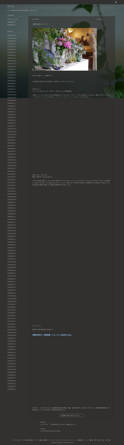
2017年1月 (10, 327)
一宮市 (94, 440)
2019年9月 (10, 236)
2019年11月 (10, 230)
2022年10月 (10, 134)
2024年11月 (10, 63)
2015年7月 (10, 378)
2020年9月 (10, 202)
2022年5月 (10, 146)
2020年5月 (10, 214)
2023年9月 (10, 103)
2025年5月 (10, 49)
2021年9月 (10, 168)
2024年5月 (10, 81)
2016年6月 (10, 347)
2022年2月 (10, 154)
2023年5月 (10, 114)
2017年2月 (10, 324)
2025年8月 (10, 41)
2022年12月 (10, 129)
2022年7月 (10, 143)
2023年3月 (10, 120)
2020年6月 (10, 211)
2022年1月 (10, 157)
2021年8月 (10, 171)
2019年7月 (10, 242)
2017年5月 (10, 315)
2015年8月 (10, 375)
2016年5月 (10, 349)
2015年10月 (10, 369)
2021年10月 (10, 165)
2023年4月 (10, 117)
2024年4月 (10, 83)
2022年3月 (10, 151)
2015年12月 (10, 364)
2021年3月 (10, 185)
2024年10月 (10, 66)
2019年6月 (10, 245)
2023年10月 (10, 100)
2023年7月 (10, 109)
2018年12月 (10, 262)
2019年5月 (10, 248)
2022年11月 (10, 131)
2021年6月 (10, 177)
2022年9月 (10, 137)
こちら (69, 335)
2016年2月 (10, 358)
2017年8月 (10, 307)
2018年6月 (10, 279)
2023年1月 (10, 126)
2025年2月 (10, 55)
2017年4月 (10, 318)
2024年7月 (10, 75)
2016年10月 (10, 335)
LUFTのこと (100, 19)
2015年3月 (10, 389)
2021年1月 (10, 191)
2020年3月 (10, 219)
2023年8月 (10, 106)
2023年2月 (10, 123)
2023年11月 (10, 97)
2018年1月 (10, 293)
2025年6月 (10, 46)
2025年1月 (10, 58)
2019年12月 (10, 228)
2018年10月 (10, 267)
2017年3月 (10, 321)
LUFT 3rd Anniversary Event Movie (62, 430)
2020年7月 (10, 208)
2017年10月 (10, 301)
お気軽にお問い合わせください (71, 415)
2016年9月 (10, 338)
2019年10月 (10, 233)
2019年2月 (10, 256)
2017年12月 (10, 296)
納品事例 (10, 25)
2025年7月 (10, 44)
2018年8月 (10, 273)
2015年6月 (10, 381)
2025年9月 (10, 38)
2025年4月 (10, 52)
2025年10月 (10, 35)
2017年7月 (10, 310)
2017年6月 (10, 313)
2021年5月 (10, 180)
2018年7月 (10, 276)
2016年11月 (10, 332)
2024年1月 (10, 92)
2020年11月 (10, 197)
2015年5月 (10, 383)
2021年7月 (10, 174)
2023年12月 (10, 95)
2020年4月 (10, 216)
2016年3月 (10, 355)
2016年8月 (10, 341)
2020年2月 (10, 222)
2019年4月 (10, 250)
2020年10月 (10, 199)
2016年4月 (10, 352)
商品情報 (10, 22)
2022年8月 (10, 140)
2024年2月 (10, 89)
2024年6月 (10, 78)
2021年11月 (10, 163)
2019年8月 (10, 239)
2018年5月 (10, 282)
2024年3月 (10, 86)
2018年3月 (10, 287)
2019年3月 (10, 253)
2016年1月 (10, 361)
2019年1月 (10, 259)
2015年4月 (10, 386)
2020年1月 (10, 225)
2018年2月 (10, 290)
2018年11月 (10, 265)
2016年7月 (10, 344)
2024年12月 (10, 61)
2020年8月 (10, 205)
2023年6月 (10, 112)
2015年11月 (10, 366)
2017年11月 (10, 298)
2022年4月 (10, 148)
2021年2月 (10, 188)
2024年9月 (10, 69)
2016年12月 (10, 330)
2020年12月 (10, 194)
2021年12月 (10, 160)
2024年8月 (10, 72)
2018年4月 (10, 284)
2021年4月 (10, 182)
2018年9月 (10, 270)
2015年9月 (10, 372)
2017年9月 (10, 304)
